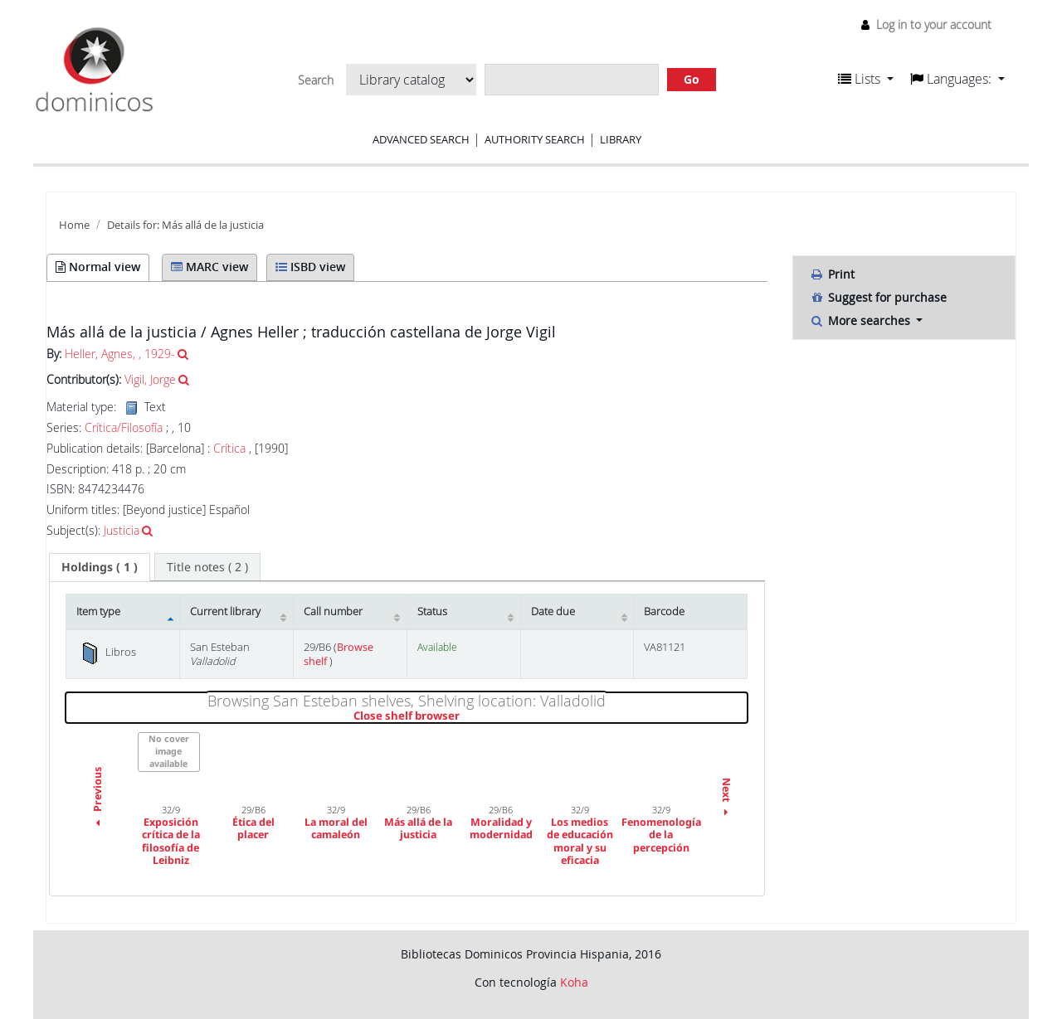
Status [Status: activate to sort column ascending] (432, 611)
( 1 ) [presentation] (99, 567)
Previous (97, 799)
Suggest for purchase (878, 297)
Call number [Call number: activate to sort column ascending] (333, 611)
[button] (866, 79)
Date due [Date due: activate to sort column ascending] (553, 611)
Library (620, 139)
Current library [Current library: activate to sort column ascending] (225, 611)
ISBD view (310, 266)
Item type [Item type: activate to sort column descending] (98, 611)
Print (832, 274)
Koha (574, 982)
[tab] (99, 567)
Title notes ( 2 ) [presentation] (207, 567)
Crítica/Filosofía (124, 427)
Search (316, 80)
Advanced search (421, 139)
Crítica (229, 448)
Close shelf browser (463, 716)
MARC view (209, 266)
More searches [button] (861, 320)
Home (74, 225)
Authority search (535, 139)
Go (691, 79)
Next (726, 799)
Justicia (121, 530)
